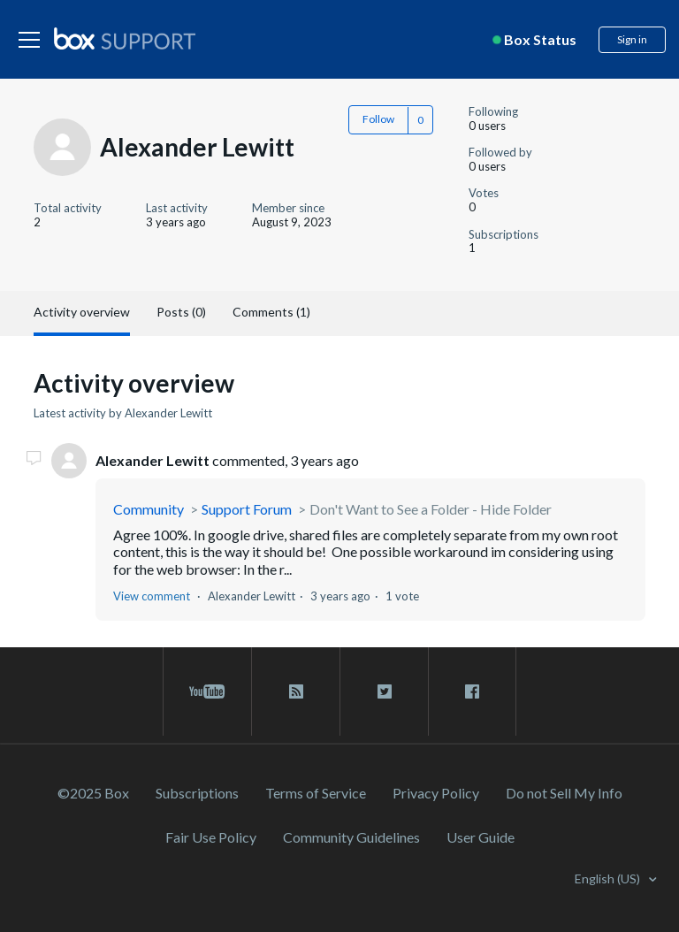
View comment (151, 596)
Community (148, 508)
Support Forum (247, 508)
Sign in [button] (632, 39)
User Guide (480, 837)
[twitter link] (384, 691)
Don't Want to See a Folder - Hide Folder (430, 508)
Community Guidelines (351, 837)
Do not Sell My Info (564, 792)
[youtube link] (207, 691)
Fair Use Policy (210, 837)
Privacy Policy (436, 792)
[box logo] (124, 38)
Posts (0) (181, 311)
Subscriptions (197, 792)
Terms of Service (315, 792)
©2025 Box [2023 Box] (93, 792)
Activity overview (82, 311)
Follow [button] (378, 119)
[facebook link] (472, 691)
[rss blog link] (296, 691)
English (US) (609, 878)
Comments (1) (271, 311)
